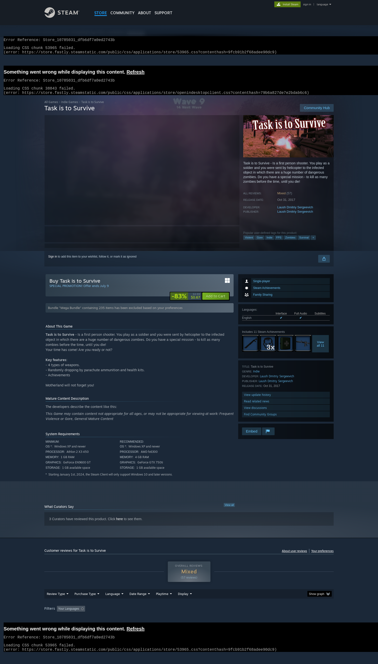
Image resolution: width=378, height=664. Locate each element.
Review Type (56, 599)
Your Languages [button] (68, 614)
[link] (186, 302)
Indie (269, 243)
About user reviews (294, 557)
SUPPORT (163, 12)
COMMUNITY (122, 12)
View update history (257, 400)
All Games (51, 108)
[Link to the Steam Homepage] (65, 16)
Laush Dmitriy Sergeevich (295, 213)
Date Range (137, 599)
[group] (189, 615)
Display (183, 599)
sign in (307, 4)
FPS (278, 243)
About (144, 12)
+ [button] (313, 243)
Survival (304, 243)
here (119, 525)
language (322, 4)
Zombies (290, 243)
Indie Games (69, 108)
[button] (215, 302)
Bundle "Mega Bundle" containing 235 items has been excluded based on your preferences (115, 313)
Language (112, 599)
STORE (100, 12)
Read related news (256, 407)
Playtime (162, 599)
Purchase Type (85, 599)
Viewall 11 (320, 349)
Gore (260, 243)
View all (229, 510)
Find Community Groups (260, 420)
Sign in (52, 262)
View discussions (255, 413)
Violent (249, 243)
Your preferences (322, 557)
